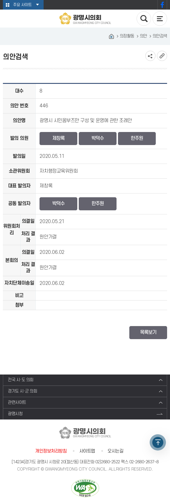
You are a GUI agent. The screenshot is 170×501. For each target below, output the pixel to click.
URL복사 (162, 56)
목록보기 (148, 332)
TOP (157, 442)
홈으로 (111, 36)
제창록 (58, 138)
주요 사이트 (22, 5)
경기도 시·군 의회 (22, 391)
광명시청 (15, 413)
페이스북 (162, 5)
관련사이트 (17, 402)
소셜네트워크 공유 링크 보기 (150, 56)
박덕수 (98, 138)
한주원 (137, 138)
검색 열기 (144, 18)
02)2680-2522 (107, 462)
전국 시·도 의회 (20, 379)
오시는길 (115, 451)
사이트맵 (87, 451)
